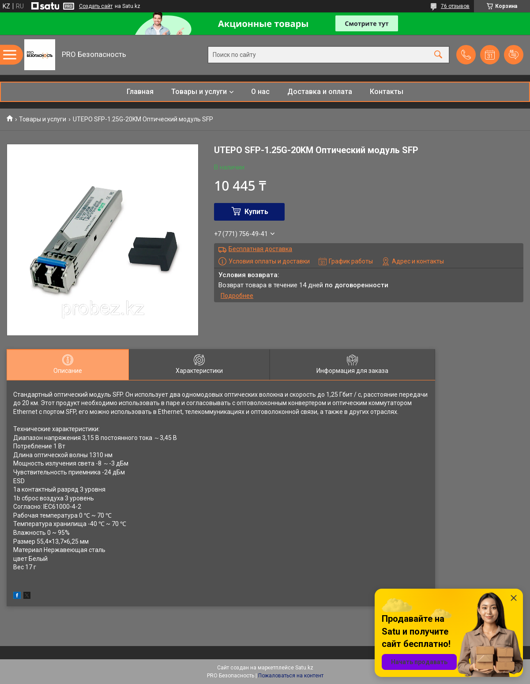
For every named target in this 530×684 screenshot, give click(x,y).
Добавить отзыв (513, 54)
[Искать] (438, 55)
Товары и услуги (199, 91)
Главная (140, 91)
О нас (260, 91)
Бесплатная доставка (260, 248)
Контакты (386, 91)
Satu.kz (304, 668)
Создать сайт (96, 6)
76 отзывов (455, 6)
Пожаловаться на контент (290, 676)
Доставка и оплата (319, 91)
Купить (256, 211)
